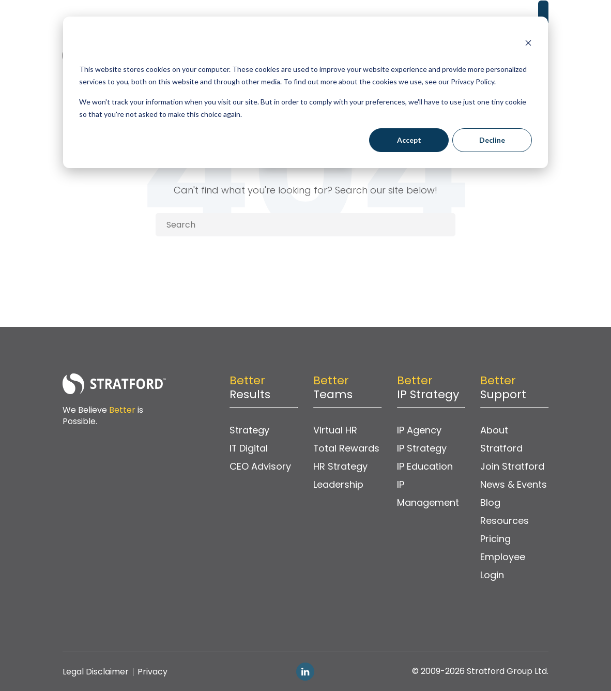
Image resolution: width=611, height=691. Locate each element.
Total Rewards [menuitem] (346, 448)
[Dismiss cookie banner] (528, 44)
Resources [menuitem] (504, 521)
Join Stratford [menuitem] (512, 466)
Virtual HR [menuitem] (335, 430)
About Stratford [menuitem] (501, 439)
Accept (409, 140)
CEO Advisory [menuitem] (260, 466)
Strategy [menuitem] (249, 430)
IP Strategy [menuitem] (422, 448)
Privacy (152, 672)
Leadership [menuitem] (338, 484)
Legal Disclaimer (96, 672)
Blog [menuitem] (490, 503)
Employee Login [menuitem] (502, 566)
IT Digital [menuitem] (249, 448)
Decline (492, 140)
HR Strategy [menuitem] (340, 466)
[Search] (305, 224)
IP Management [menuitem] (428, 493)
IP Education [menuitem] (425, 466)
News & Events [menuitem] (513, 484)
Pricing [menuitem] (495, 539)
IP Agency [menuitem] (419, 430)
